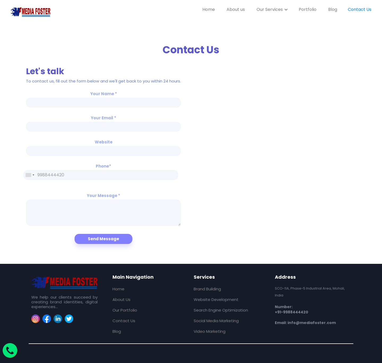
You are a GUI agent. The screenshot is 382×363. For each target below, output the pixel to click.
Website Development (216, 299)
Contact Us (359, 9)
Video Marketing (209, 331)
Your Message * (103, 195)
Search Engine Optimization (221, 310)
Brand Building (207, 289)
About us (236, 9)
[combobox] (30, 175)
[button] (272, 9)
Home (208, 9)
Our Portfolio (124, 310)
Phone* (103, 166)
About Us (121, 299)
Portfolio (307, 9)
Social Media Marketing (216, 320)
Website (103, 142)
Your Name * (103, 93)
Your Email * (103, 118)
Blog (332, 9)
